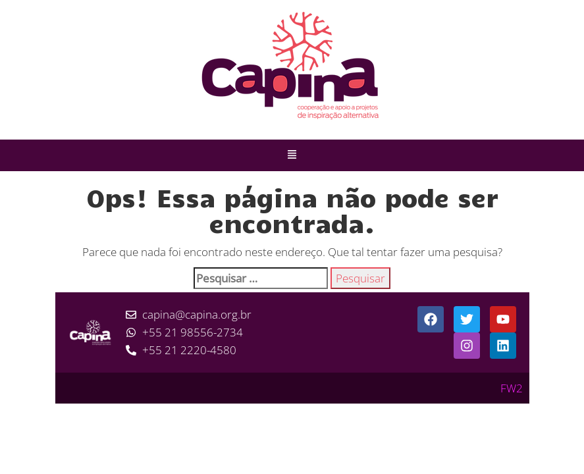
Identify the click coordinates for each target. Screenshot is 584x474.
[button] (292, 155)
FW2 (511, 388)
